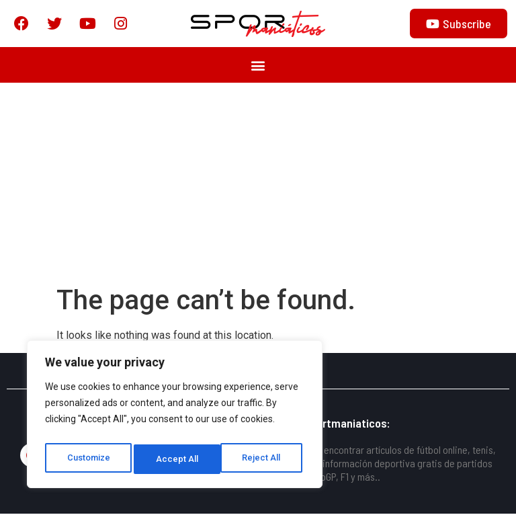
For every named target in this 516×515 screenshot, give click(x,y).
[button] (258, 66)
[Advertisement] (258, 185)
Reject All (177, 459)
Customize (88, 459)
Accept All (263, 459)
